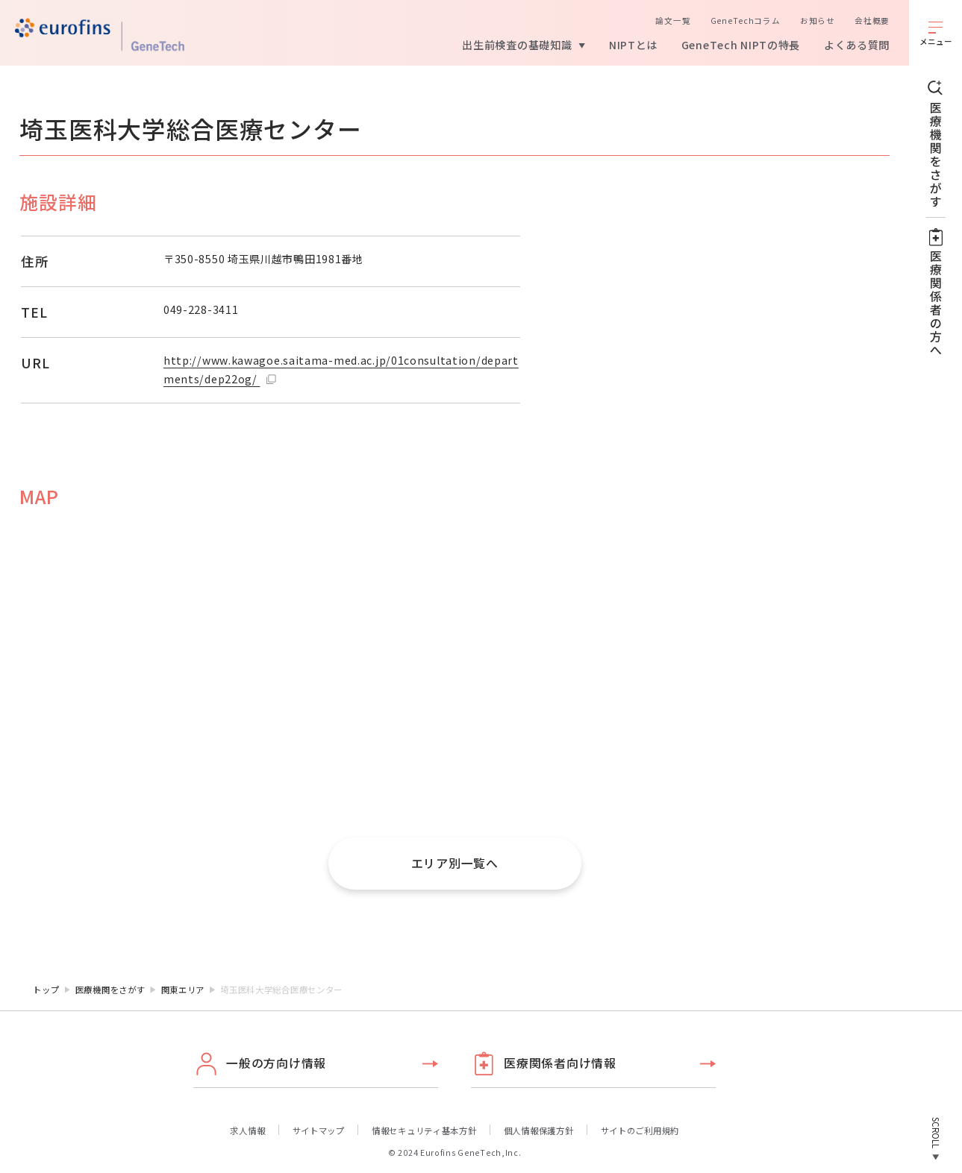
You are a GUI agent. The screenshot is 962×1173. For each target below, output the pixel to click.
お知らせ (817, 20)
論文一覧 (672, 20)
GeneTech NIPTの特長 (740, 44)
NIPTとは (633, 44)
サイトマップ (319, 1130)
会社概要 (872, 20)
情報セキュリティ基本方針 (424, 1130)
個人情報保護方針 (539, 1130)
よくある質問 (857, 44)
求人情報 (247, 1130)
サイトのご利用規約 (640, 1130)
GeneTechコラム (745, 20)
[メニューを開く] (935, 33)
